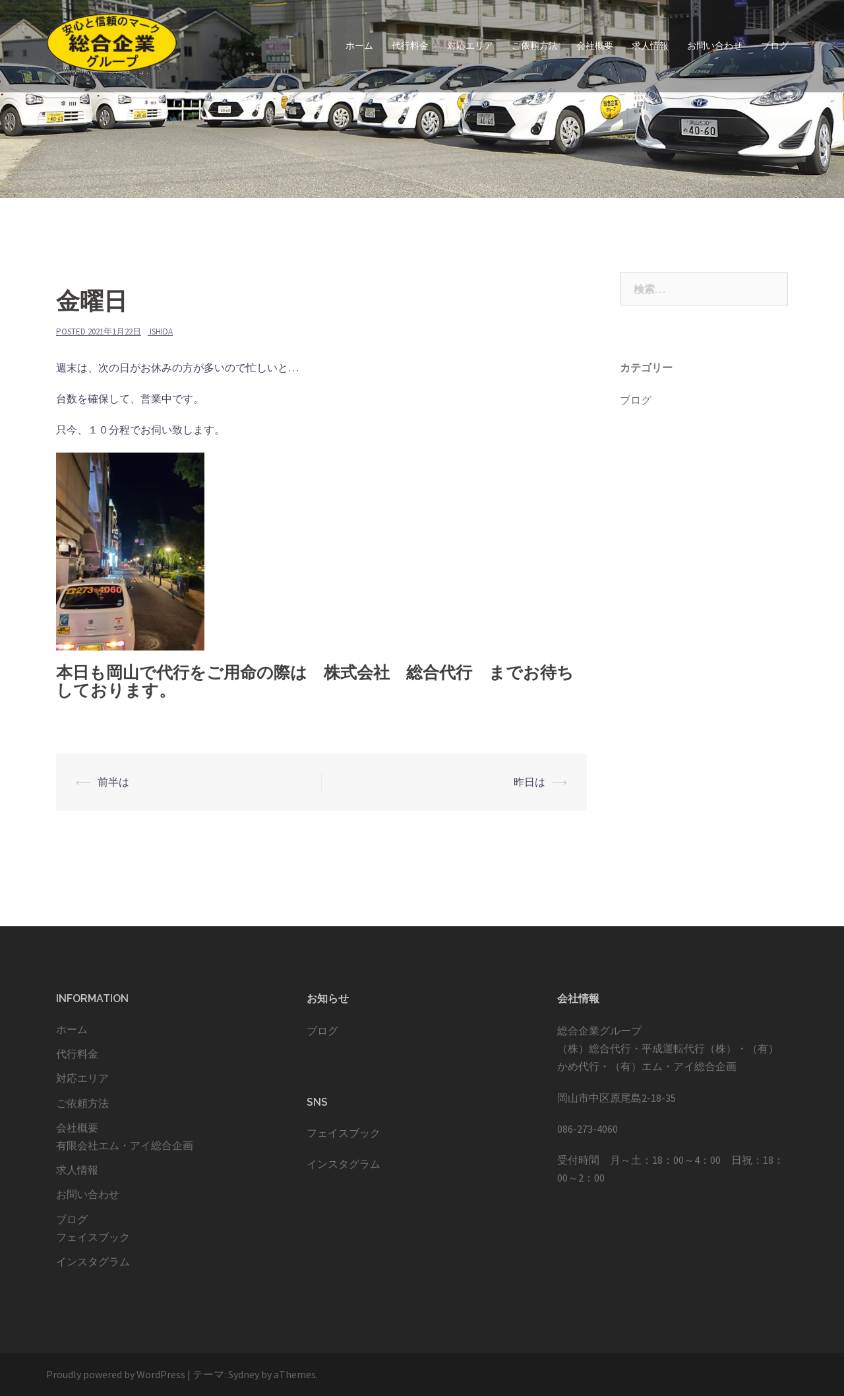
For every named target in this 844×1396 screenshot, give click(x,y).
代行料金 (410, 45)
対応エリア (470, 45)
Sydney (243, 1374)
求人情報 (650, 45)
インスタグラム (93, 1261)
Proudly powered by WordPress (115, 1374)
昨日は (529, 781)
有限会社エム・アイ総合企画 (124, 1145)
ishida (161, 331)
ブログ (775, 45)
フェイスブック (93, 1237)
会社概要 (594, 45)
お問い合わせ (714, 45)
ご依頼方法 (535, 45)
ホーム (359, 45)
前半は (113, 781)
